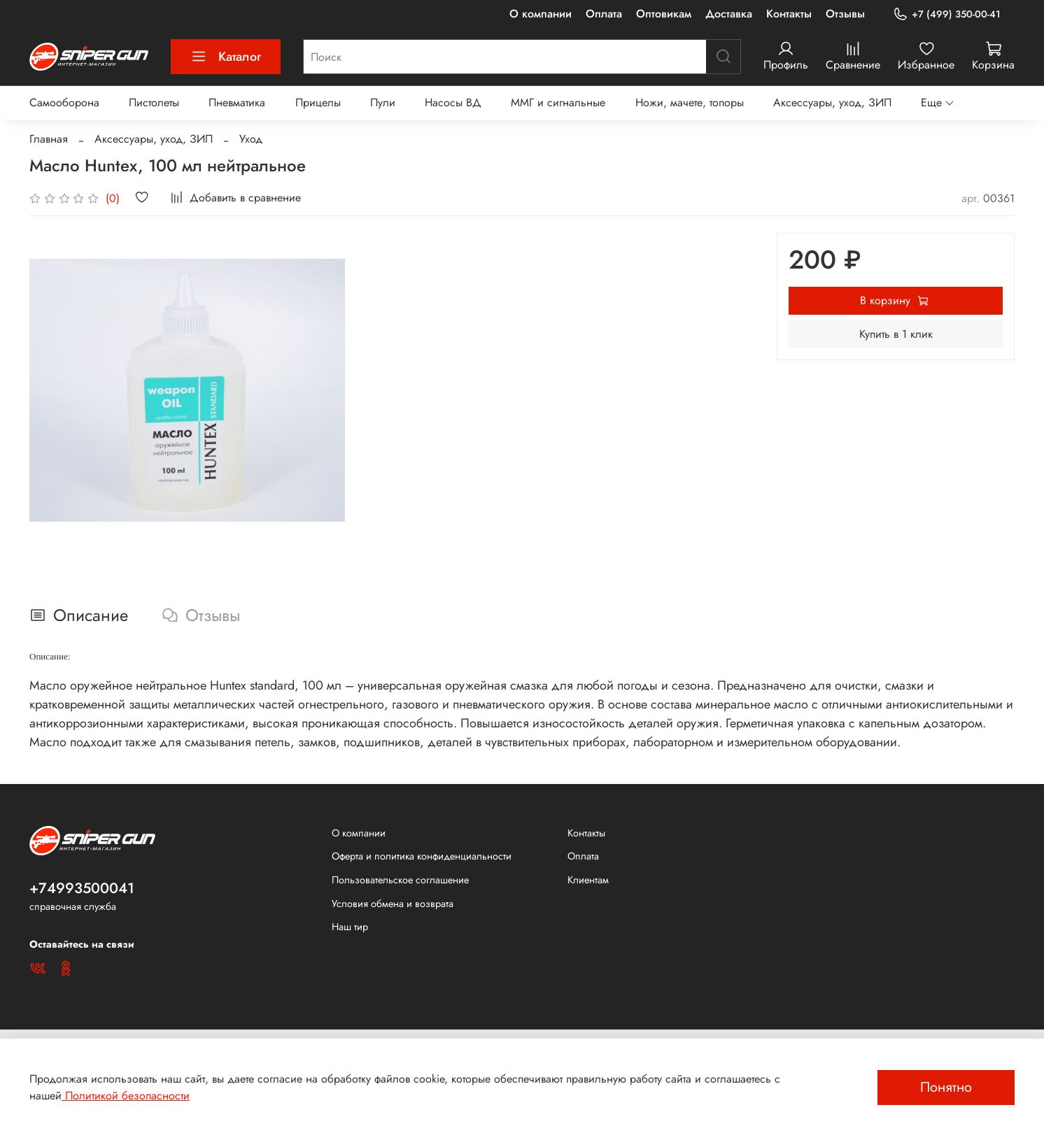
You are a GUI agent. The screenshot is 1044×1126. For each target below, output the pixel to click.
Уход (250, 139)
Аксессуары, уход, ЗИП (832, 102)
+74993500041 (81, 888)
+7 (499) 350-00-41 (947, 14)
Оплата (604, 14)
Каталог (225, 57)
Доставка (728, 14)
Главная (48, 139)
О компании (540, 14)
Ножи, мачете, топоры (689, 102)
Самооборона (64, 102)
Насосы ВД (453, 102)
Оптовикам (663, 14)
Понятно (946, 1087)
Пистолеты (154, 102)
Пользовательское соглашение (400, 880)
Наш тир (350, 927)
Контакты (789, 14)
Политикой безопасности (126, 1096)
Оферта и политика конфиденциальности (422, 856)
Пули (382, 102)
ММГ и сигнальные (558, 102)
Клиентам (588, 880)
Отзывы (845, 14)
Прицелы (318, 102)
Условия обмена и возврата (392, 904)
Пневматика (237, 102)
